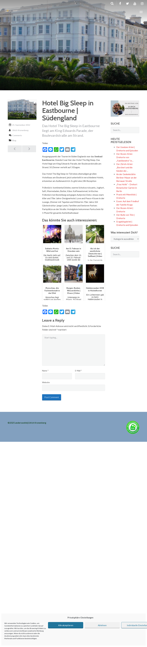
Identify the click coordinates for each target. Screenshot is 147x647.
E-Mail (78, 370)
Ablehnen (102, 625)
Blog (14, 140)
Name (45, 370)
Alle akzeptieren (65, 625)
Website (46, 382)
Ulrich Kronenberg (20, 130)
